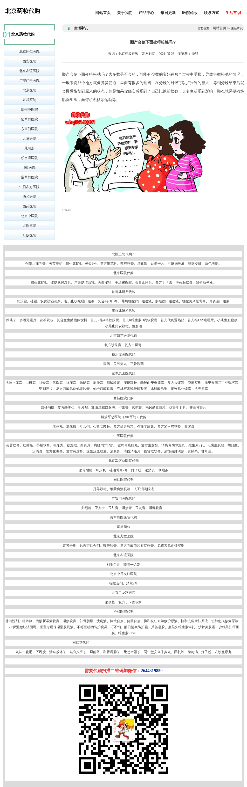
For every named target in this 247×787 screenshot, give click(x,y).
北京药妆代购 (22, 11)
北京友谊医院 (29, 71)
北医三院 (29, 225)
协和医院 (29, 196)
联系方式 (211, 13)
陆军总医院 (29, 119)
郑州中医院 (29, 109)
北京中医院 (29, 216)
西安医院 (29, 61)
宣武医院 (29, 100)
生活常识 (233, 13)
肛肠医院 (29, 235)
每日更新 (168, 13)
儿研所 (29, 148)
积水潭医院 (29, 158)
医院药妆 (190, 13)
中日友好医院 (29, 187)
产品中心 (146, 13)
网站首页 (103, 13)
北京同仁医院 (29, 51)
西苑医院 (29, 206)
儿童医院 (29, 138)
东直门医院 (29, 129)
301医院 (29, 167)
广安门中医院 (29, 80)
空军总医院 (29, 177)
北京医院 (29, 90)
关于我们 (124, 13)
